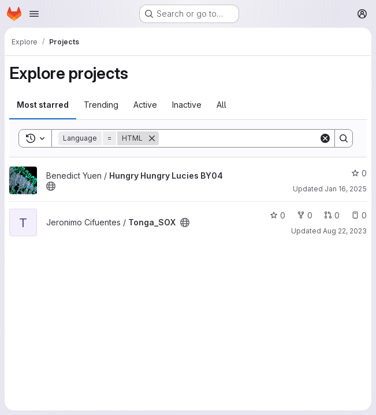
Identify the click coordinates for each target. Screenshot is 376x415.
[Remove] (152, 138)
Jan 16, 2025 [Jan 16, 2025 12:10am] (346, 188)
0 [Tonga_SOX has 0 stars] (277, 215)
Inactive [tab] (187, 105)
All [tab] (221, 105)
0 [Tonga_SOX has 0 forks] (304, 215)
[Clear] (325, 138)
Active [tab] (145, 105)
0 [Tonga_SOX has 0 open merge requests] (332, 215)
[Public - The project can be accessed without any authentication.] (50, 186)
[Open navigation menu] (34, 14)
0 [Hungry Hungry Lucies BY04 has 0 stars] (359, 173)
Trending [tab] (101, 105)
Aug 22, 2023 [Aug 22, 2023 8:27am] (345, 231)
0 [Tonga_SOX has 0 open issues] (359, 215)
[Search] (239, 138)
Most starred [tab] (43, 105)
